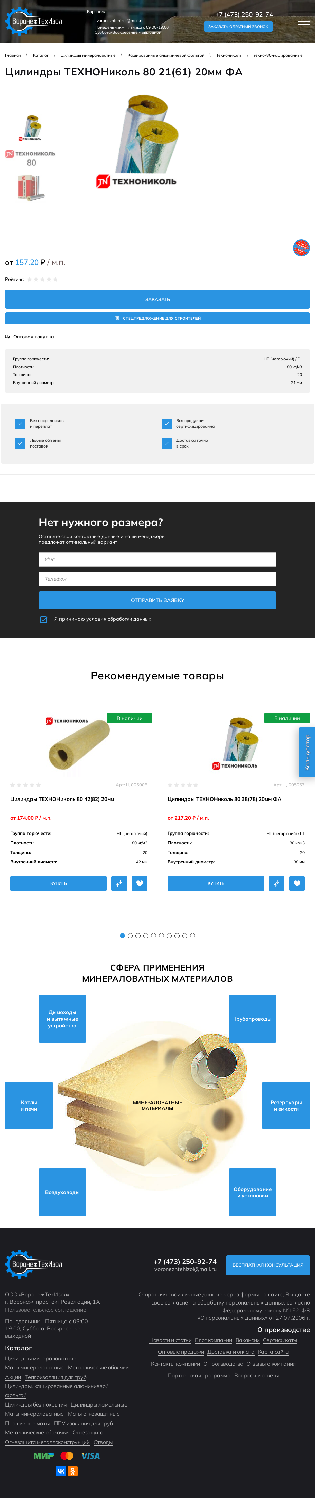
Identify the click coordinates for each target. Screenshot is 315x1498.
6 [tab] (161, 935)
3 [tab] (138, 935)
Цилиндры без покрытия (36, 1404)
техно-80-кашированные (278, 55)
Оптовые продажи (181, 1352)
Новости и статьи (170, 1340)
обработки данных (131, 619)
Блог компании (213, 1340)
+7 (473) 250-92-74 (244, 14)
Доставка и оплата (231, 1352)
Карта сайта (273, 1352)
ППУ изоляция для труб (83, 1423)
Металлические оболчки (98, 1367)
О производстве (223, 1363)
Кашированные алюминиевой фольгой (166, 55)
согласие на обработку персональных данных (225, 1302)
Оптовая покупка (33, 337)
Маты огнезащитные (94, 1414)
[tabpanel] (79, 801)
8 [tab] (177, 935)
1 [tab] (122, 935)
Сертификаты (280, 1340)
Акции (13, 1377)
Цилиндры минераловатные (88, 55)
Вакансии (248, 1340)
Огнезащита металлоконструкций (47, 1442)
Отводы (103, 1442)
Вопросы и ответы (256, 1375)
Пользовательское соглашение (45, 1310)
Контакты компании (175, 1363)
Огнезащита (88, 1432)
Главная (13, 55)
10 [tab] (192, 935)
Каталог (41, 55)
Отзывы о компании (271, 1363)
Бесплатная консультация (265, 1265)
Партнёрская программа (199, 1375)
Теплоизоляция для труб (55, 1377)
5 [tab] (153, 935)
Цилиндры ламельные (99, 1404)
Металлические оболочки (37, 1432)
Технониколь (229, 55)
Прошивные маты (27, 1423)
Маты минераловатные (34, 1367)
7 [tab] (169, 935)
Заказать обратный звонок (238, 26)
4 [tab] (145, 935)
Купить (58, 883)
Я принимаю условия (104, 619)
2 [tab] (130, 935)
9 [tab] (184, 935)
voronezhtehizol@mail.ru (120, 20)
